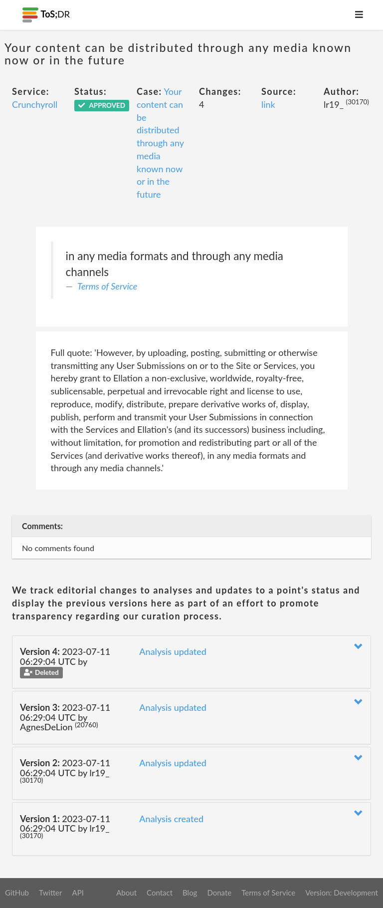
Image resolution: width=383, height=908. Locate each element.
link (268, 104)
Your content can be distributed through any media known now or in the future (160, 143)
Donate (219, 892)
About (126, 892)
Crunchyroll (34, 104)
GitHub (17, 892)
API (77, 892)
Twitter (50, 892)
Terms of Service (107, 286)
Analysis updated (172, 651)
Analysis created (171, 818)
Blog (190, 892)
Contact (160, 892)
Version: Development (341, 892)
